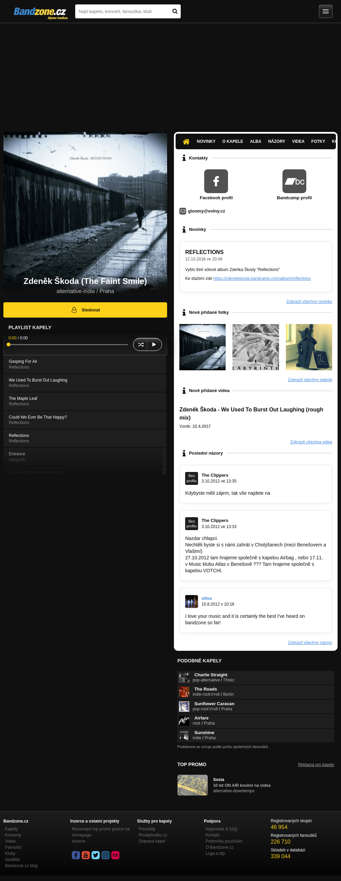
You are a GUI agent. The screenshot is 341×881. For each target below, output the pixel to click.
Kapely (11, 829)
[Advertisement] (170, 74)
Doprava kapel (152, 841)
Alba (255, 141)
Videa (298, 141)
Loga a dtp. (216, 853)
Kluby (10, 853)
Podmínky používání (224, 841)
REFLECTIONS (204, 252)
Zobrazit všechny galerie (310, 379)
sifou (206, 598)
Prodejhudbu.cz (153, 835)
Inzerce (78, 841)
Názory (276, 141)
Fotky (318, 141)
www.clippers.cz (289, 493)
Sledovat (85, 310)
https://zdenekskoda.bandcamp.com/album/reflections (262, 278)
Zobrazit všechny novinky (309, 301)
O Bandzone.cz (219, 847)
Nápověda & (221, 829)
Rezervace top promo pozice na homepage (100, 832)
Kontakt (213, 835)
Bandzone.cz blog (21, 865)
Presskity (147, 829)
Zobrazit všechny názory (310, 642)
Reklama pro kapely (316, 764)
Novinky (206, 141)
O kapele (232, 141)
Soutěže (12, 859)
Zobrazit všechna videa (311, 442)
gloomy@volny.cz (206, 211)
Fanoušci (13, 847)
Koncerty (13, 835)
